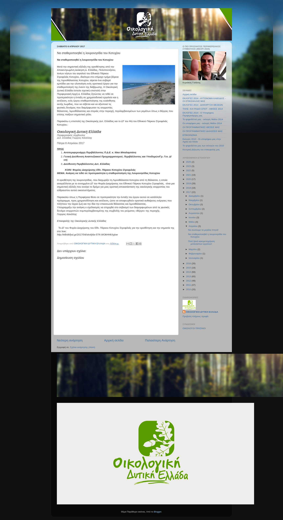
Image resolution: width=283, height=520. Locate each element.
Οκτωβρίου (194, 204)
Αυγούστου (194, 213)
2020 (189, 179)
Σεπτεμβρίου (195, 209)
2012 (189, 280)
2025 (189, 162)
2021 (189, 175)
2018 (189, 188)
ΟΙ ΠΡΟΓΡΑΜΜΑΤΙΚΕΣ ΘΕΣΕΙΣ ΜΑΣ (201, 127)
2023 (189, 166)
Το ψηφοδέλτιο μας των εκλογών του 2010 (203, 145)
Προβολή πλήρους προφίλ (195, 316)
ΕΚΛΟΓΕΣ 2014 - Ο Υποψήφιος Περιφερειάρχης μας (198, 114)
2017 (189, 192)
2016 (189, 263)
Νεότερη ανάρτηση (70, 340)
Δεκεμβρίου (195, 196)
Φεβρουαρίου (195, 253)
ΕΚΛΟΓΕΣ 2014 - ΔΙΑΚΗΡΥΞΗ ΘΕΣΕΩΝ (203, 105)
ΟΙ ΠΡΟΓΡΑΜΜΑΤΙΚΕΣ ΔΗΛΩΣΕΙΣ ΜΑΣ (203, 131)
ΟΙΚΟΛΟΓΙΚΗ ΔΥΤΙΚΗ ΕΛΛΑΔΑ (202, 312)
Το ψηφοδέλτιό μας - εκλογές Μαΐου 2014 (203, 119)
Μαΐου (192, 222)
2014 (189, 272)
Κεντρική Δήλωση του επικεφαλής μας (201, 149)
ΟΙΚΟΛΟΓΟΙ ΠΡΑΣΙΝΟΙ (194, 328)
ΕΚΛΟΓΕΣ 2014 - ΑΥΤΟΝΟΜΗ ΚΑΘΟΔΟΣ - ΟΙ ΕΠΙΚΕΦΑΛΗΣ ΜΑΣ (204, 99)
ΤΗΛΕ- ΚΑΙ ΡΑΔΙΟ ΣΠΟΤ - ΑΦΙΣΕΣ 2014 (203, 109)
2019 (189, 183)
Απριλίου (193, 226)
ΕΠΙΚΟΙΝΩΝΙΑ (190, 135)
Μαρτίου (193, 249)
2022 (189, 170)
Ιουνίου (192, 217)
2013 (189, 276)
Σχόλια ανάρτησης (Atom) (82, 347)
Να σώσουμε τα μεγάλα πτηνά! (203, 230)
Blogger (157, 511)
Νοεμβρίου (194, 200)
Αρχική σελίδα (114, 340)
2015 (189, 267)
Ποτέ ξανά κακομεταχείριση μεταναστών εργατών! (201, 242)
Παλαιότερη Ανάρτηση (160, 340)
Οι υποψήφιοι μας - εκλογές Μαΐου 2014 (202, 123)
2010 (189, 289)
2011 (189, 285)
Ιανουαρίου (194, 258)
